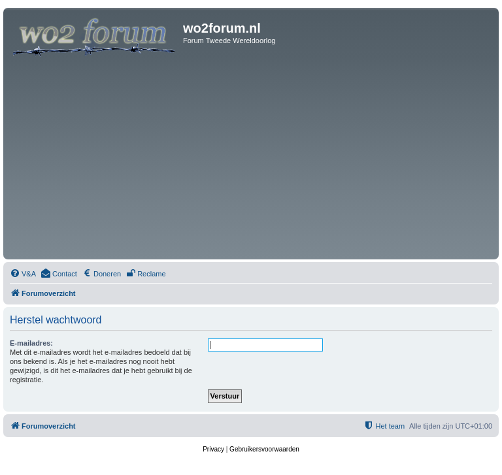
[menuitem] (23, 274)
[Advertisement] (251, 158)
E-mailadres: (31, 343)
